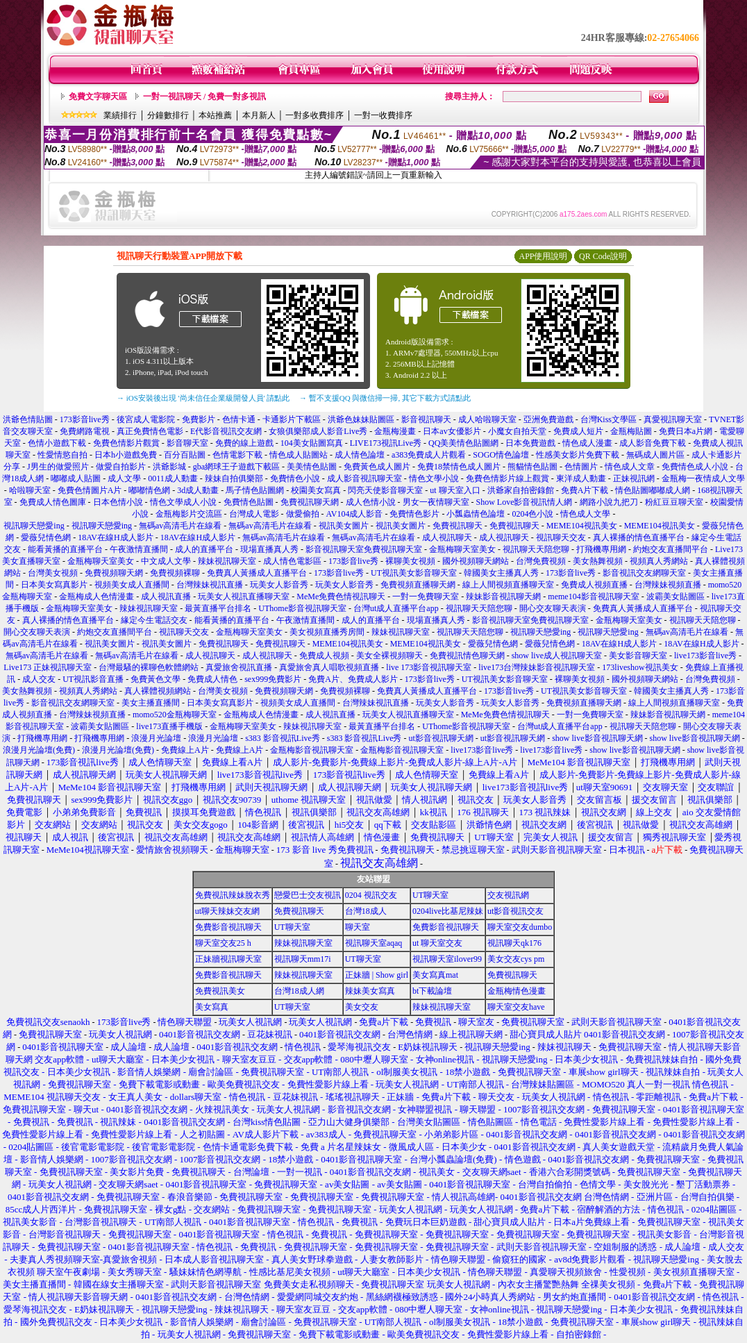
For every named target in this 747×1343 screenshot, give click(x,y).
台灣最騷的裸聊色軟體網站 (149, 667)
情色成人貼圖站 (298, 455)
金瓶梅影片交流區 (189, 514)
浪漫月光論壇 (156, 738)
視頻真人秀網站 (659, 561)
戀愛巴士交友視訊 (307, 895)
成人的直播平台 (204, 549)
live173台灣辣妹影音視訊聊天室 (536, 667)
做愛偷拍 (302, 514)
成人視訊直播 (166, 596)
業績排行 (120, 115)
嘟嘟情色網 (149, 490)
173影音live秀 (85, 419)
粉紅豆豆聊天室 (674, 502)
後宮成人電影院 (146, 419)
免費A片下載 (585, 490)
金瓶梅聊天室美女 (462, 549)
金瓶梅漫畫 (395, 431)
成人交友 (39, 679)
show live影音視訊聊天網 (597, 738)
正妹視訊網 (634, 478)
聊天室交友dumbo (519, 927)
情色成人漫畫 (587, 443)
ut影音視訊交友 (515, 911)
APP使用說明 (543, 256)
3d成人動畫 (198, 490)
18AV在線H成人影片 (115, 537)
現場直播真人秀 (269, 549)
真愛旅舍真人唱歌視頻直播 (329, 667)
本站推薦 (215, 115)
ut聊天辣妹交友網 (227, 911)
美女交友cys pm (515, 959)
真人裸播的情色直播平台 (639, 537)
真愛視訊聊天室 (673, 419)
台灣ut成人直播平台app (396, 608)
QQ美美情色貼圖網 (463, 443)
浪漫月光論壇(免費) (39, 750)
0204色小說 (532, 514)
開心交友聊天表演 (552, 608)
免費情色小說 (295, 478)
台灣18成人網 (299, 991)
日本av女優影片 (451, 431)
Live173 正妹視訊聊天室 (47, 667)
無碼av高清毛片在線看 (180, 526)
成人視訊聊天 (447, 537)
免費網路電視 (85, 431)
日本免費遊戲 (530, 443)
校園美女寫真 (316, 490)
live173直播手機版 (169, 726)
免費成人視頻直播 (594, 585)
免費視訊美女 (220, 991)
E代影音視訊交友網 (226, 431)
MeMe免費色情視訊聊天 (340, 596)
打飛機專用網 (601, 549)
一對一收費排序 (383, 115)
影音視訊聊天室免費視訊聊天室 (363, 549)
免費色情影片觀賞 (126, 443)
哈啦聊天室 (30, 490)
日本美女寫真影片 (54, 585)
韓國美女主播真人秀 (501, 573)
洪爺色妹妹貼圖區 (361, 419)
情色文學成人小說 (183, 502)
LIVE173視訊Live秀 (385, 443)
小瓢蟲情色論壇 (475, 514)
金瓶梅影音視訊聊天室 (311, 750)
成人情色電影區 (292, 561)
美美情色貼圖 (312, 467)
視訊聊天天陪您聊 (536, 549)
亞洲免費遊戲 (548, 419)
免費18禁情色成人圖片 (459, 467)
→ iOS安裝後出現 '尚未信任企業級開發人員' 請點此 (203, 398)
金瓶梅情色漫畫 (516, 991)
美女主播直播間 (150, 703)
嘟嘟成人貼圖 (76, 478)
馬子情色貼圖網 (255, 490)
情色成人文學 (585, 514)
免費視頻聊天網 (114, 573)
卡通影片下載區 (291, 419)
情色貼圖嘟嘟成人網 (652, 490)
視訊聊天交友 (561, 537)
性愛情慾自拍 (62, 455)
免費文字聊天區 (98, 96)
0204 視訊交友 (371, 895)
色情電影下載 (237, 455)
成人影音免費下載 (652, 443)
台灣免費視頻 (541, 561)
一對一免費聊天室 (425, 596)
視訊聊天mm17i (302, 959)
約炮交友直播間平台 (670, 549)
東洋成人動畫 (581, 478)
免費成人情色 (212, 679)
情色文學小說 (434, 478)
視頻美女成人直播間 (131, 585)
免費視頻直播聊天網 (417, 585)
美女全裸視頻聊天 (389, 655)
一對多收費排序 (314, 115)
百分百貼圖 (184, 455)
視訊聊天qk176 (514, 943)
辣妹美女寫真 (370, 991)
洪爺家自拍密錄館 (520, 490)
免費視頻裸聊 (175, 573)
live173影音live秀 (705, 655)
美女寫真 (211, 1007)
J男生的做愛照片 (58, 467)
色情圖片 (581, 467)
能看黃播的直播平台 (65, 549)
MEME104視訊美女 (581, 526)
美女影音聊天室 (638, 655)
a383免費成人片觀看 (429, 455)
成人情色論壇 (360, 455)
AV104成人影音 (354, 514)
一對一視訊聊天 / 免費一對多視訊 (204, 96)
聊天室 (357, 927)
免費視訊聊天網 (309, 502)
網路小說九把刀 (609, 502)
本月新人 (259, 115)
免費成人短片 (578, 431)
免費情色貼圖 (249, 502)
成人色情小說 (371, 502)
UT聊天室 (430, 895)
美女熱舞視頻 (598, 561)
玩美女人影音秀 (279, 585)
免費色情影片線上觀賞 (507, 478)
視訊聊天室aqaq (374, 943)
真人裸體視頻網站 (157, 691)
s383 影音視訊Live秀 (282, 738)
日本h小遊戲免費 (125, 455)
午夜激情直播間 (139, 549)
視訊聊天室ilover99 (447, 959)
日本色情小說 (118, 502)
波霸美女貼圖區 (675, 596)
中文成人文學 (166, 561)
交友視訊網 (508, 895)
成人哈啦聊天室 (487, 419)
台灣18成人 (366, 911)
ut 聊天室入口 (455, 490)
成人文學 (124, 478)
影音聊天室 (187, 443)
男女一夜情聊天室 (436, 502)
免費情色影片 (414, 514)
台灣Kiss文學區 (608, 419)
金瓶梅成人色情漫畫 (96, 596)
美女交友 (361, 1007)
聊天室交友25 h (223, 943)
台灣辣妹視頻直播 (668, 585)
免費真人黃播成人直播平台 (257, 573)
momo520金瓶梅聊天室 (175, 714)
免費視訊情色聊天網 (467, 655)
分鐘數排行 (168, 115)
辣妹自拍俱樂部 (234, 478)
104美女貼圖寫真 (311, 443)
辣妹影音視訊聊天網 (503, 596)
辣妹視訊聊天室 (227, 561)
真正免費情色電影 (150, 431)
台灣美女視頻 (53, 573)
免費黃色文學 (156, 679)
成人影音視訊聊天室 (364, 478)
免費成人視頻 (324, 655)
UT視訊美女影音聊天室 (414, 573)
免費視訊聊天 (457, 526)
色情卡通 (238, 419)
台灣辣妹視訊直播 (209, 585)
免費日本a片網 (685, 431)
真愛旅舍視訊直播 (238, 667)
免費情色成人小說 (695, 467)
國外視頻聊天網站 (475, 561)
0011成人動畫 (173, 478)
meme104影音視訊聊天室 (593, 596)
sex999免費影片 (272, 679)
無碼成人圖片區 (655, 455)
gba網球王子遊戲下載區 (237, 467)
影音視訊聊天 (426, 419)
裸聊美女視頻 (410, 561)
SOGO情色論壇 (501, 455)
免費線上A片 (185, 750)
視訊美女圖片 (344, 526)
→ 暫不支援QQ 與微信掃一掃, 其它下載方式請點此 (385, 398)
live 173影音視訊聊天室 (428, 667)
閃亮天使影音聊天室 (385, 490)
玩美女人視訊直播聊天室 (243, 596)
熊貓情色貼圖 (532, 467)
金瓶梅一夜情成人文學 (703, 478)
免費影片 (198, 419)
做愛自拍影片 (121, 467)
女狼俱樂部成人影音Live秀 (318, 431)
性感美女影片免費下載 (577, 455)
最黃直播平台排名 (218, 608)
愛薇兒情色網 (46, 537)
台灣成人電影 (254, 514)
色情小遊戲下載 (57, 443)
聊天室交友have (516, 1007)
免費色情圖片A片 (90, 490)
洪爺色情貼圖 (28, 419)
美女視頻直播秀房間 (326, 632)
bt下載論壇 (432, 991)
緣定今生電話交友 (154, 620)
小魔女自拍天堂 (517, 431)
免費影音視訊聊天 (228, 927)
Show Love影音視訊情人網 (524, 502)
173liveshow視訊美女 (640, 667)
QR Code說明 (603, 256)
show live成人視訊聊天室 (557, 655)
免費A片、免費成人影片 (353, 679)
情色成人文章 (630, 467)
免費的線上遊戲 (244, 443)
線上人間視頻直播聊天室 (508, 585)
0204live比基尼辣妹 (447, 911)
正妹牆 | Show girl (376, 975)
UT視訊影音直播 (93, 679)
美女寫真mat (435, 975)
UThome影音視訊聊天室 (302, 608)
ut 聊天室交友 (437, 943)
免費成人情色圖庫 (52, 502)
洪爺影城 (169, 467)
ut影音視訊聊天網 (440, 738)
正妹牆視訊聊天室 (228, 959)
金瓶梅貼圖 (631, 431)
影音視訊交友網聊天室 (644, 573)
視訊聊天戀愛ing (34, 526)
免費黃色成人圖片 (377, 467)
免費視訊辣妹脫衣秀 (232, 895)
